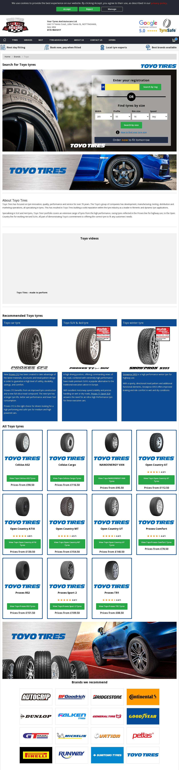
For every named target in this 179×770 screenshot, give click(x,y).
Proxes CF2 (14, 374)
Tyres (15, 40)
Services (28, 40)
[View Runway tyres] (71, 755)
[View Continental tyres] (143, 697)
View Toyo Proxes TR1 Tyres (112, 606)
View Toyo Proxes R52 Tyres (22, 606)
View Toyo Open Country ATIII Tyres (22, 543)
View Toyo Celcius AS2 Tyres (22, 478)
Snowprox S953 (130, 374)
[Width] (103, 116)
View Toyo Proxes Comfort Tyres (156, 542)
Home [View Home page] (7, 56)
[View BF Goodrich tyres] (71, 697)
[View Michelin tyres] (71, 735)
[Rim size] (140, 116)
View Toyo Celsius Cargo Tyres (67, 478)
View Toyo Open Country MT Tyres (67, 543)
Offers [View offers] (112, 40)
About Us (79, 40)
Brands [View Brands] (17, 56)
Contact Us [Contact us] (96, 40)
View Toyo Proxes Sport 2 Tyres (67, 606)
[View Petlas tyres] (143, 735)
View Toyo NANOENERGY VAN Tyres (111, 479)
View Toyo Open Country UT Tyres (112, 543)
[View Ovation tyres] (107, 735)
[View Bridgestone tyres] (107, 697)
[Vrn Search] (120, 87)
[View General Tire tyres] (107, 716)
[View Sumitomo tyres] (107, 755)
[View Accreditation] (168, 25)
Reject (89, 9)
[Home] (4, 40)
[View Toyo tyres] (143, 755)
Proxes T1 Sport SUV (100, 393)
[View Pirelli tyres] (36, 755)
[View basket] (174, 40)
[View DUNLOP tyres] (36, 716)
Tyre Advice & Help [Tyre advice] (58, 40)
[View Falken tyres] (71, 716)
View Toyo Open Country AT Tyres (156, 479)
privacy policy (159, 3)
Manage (112, 9)
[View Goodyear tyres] (143, 716)
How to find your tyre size (134, 132)
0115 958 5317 (54, 30)
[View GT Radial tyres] (36, 735)
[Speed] (158, 116)
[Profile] (122, 116)
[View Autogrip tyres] (36, 697)
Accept (67, 9)
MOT (41, 40)
